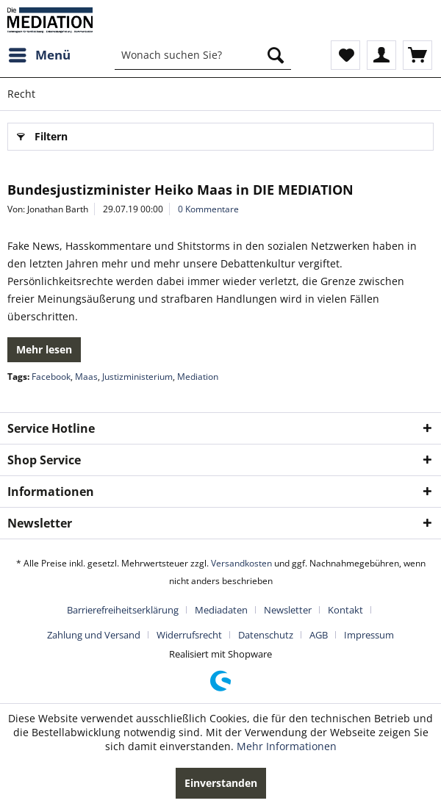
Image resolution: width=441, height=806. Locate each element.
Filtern (42, 134)
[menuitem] (39, 55)
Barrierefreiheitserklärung (123, 609)
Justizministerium (137, 376)
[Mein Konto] (381, 55)
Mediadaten (221, 609)
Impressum (369, 634)
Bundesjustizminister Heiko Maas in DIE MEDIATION (180, 189)
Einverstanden (220, 783)
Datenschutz (265, 634)
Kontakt (345, 609)
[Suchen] (275, 55)
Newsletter (288, 609)
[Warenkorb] (417, 55)
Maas (86, 376)
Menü (40, 53)
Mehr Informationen (287, 746)
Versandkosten (241, 563)
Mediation (197, 376)
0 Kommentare (208, 209)
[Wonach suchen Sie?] (203, 55)
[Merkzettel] (345, 55)
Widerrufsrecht (189, 634)
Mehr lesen (44, 349)
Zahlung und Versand (93, 634)
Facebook (51, 376)
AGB (318, 634)
